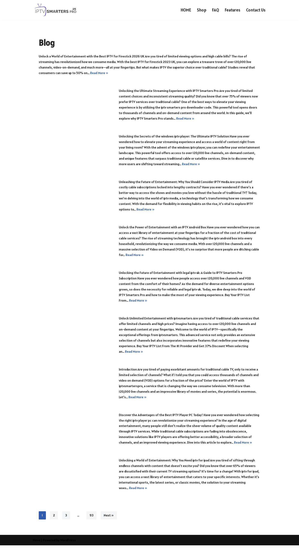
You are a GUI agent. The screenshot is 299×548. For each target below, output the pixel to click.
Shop (201, 10)
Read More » (99, 73)
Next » (109, 518)
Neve (36, 543)
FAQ (214, 10)
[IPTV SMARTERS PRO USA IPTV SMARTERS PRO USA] (56, 10)
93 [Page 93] (91, 518)
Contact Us (256, 10)
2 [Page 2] (54, 518)
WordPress (68, 543)
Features (232, 10)
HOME (185, 10)
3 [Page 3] (66, 518)
